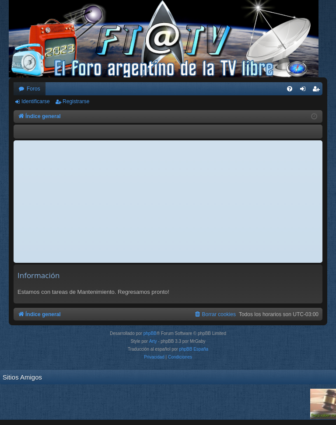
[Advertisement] (168, 201)
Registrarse (76, 101)
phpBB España (193, 349)
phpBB (150, 333)
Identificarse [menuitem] (304, 90)
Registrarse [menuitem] (317, 90)
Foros (33, 89)
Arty (153, 341)
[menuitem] (289, 88)
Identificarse (35, 101)
